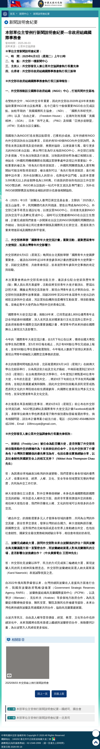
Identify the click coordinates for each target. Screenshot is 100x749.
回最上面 (59, 693)
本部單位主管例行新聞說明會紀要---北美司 (43, 717)
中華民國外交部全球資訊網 (50, 4)
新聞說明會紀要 (41, 13)
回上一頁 (42, 693)
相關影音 (18, 639)
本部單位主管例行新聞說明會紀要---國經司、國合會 (48, 709)
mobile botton (4, 4)
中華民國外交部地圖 (53, 739)
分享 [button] (95, 733)
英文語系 (96, 4)
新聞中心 (24, 13)
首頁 (12, 13)
